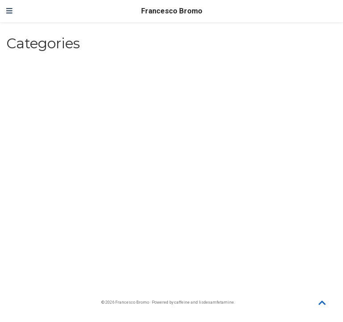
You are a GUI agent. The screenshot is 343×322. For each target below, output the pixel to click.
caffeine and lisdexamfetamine (204, 302)
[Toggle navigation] (9, 11)
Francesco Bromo (171, 11)
